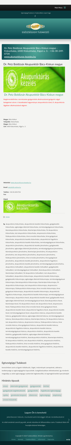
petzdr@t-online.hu (14, 187)
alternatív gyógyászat (19, 386)
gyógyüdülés (33, 390)
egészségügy (45, 395)
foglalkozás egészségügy (51, 390)
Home (13, 439)
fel (69, 440)
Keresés (20, 439)
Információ (41, 439)
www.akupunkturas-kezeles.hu (20, 56)
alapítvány (57, 395)
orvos (8, 217)
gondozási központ (18, 395)
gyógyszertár (35, 386)
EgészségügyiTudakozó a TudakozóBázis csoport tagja (36, 13)
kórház (46, 386)
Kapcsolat (51, 439)
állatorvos (33, 395)
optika (5, 395)
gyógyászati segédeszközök (14, 390)
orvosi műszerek (9, 399)
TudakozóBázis (31, 439)
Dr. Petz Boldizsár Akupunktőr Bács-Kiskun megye (32, 64)
